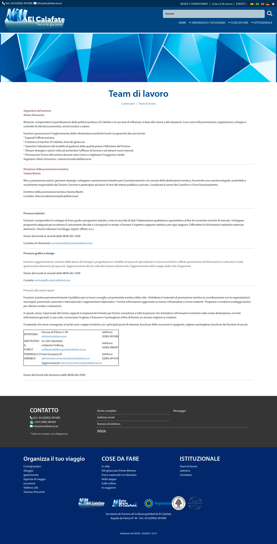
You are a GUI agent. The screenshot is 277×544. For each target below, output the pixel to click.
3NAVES (145, 533)
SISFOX (136, 533)
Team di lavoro (147, 103)
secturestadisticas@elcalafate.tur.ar (72, 243)
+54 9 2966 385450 (45, 422)
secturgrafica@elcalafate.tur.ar (52, 280)
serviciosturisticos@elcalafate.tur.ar (81, 363)
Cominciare (128, 103)
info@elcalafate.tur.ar (49, 3)
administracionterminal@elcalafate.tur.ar (66, 358)
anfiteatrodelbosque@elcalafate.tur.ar (64, 349)
